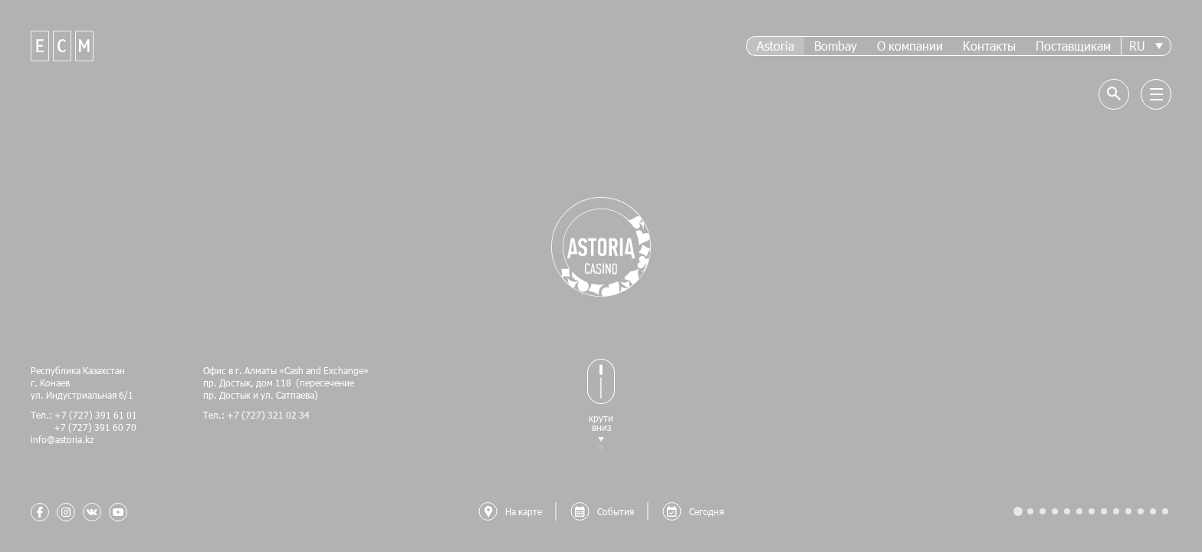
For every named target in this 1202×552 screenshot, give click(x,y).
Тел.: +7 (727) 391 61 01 (84, 414)
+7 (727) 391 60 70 (83, 427)
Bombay (835, 45)
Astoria (775, 45)
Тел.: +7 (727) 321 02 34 (256, 414)
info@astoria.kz (62, 439)
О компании (910, 45)
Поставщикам (1073, 45)
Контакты (989, 45)
